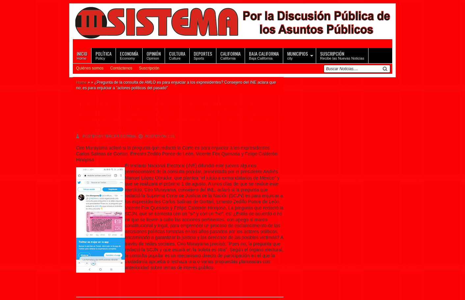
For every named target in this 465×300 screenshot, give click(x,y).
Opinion (154, 55)
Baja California (264, 55)
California (230, 55)
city (297, 55)
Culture (177, 55)
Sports (203, 55)
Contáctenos (121, 68)
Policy (104, 55)
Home (82, 55)
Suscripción (149, 68)
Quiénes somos (89, 68)
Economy (129, 55)
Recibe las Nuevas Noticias (342, 55)
